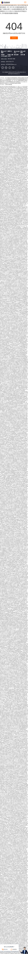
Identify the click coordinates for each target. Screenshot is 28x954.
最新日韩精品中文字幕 (18, 479)
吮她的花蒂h (9, 726)
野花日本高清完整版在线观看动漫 (20, 125)
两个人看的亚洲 (20, 89)
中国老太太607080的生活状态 (7, 900)
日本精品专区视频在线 (8, 797)
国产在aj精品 (7, 268)
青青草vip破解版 (9, 164)
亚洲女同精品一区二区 (21, 379)
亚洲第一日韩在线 (6, 699)
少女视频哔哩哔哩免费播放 (14, 358)
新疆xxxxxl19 (18, 297)
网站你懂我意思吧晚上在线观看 (20, 861)
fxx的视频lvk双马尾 (12, 784)
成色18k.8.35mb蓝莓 (18, 871)
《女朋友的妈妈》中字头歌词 (5, 471)
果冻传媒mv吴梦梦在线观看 (16, 149)
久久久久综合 (23, 404)
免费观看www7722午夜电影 (8, 266)
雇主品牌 (16, 54)
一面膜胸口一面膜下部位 (5, 410)
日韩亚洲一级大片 (19, 811)
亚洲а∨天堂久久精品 (18, 194)
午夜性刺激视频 (18, 227)
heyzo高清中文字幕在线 (4, 927)
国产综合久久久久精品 (14, 872)
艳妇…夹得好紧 (6, 100)
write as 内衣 (10, 753)
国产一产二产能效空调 (15, 131)
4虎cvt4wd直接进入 (22, 128)
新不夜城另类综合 (7, 453)
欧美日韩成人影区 (6, 208)
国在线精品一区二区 (21, 221)
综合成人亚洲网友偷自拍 (6, 168)
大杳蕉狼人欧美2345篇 (18, 953)
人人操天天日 (24, 384)
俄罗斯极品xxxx (7, 228)
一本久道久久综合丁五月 (16, 911)
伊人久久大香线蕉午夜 (18, 769)
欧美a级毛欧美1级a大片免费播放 (7, 308)
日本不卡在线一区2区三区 (20, 864)
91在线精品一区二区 (18, 256)
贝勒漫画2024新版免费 (19, 104)
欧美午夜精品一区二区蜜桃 (14, 231)
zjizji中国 (12, 744)
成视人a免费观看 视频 (7, 692)
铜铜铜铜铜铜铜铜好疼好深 (13, 448)
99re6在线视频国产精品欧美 (7, 144)
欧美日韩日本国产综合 (5, 939)
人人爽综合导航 (7, 437)
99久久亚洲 (14, 643)
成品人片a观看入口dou (20, 624)
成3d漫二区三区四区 (13, 486)
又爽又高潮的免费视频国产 (12, 566)
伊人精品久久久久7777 (12, 205)
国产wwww (21, 255)
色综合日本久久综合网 (11, 392)
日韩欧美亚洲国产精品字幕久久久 (21, 551)
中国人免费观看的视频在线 (20, 183)
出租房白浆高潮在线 (11, 790)
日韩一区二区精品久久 (23, 172)
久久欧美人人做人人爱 (23, 568)
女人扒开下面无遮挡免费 (15, 128)
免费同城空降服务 (25, 726)
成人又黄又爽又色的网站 (18, 669)
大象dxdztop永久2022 (18, 439)
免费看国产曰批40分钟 (7, 873)
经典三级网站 (22, 911)
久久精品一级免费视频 (13, 609)
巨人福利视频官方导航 (16, 724)
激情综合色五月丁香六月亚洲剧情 (15, 779)
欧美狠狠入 (24, 252)
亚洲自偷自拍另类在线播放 (16, 182)
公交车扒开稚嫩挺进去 (16, 785)
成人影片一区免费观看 (7, 122)
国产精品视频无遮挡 (18, 908)
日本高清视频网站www (21, 796)
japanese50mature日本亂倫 (5, 864)
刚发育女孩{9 (16, 442)
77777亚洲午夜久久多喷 (20, 610)
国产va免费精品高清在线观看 (8, 618)
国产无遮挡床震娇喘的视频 (10, 496)
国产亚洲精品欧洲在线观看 (13, 796)
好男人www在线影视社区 (10, 404)
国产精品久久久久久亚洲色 (19, 291)
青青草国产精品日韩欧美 (12, 150)
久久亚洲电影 (16, 354)
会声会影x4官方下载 (9, 507)
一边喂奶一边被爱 (21, 872)
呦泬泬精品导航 (2, 901)
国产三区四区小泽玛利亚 (12, 875)
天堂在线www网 (7, 490)
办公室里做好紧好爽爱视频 (12, 747)
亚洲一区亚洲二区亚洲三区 (20, 314)
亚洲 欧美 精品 (7, 732)
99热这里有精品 (18, 855)
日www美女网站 (10, 781)
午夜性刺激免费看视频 (18, 533)
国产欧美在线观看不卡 (24, 867)
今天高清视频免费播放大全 (17, 507)
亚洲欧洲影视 (12, 471)
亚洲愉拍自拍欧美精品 (12, 551)
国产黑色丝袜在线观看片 (19, 915)
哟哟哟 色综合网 (10, 296)
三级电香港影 (8, 494)
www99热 (20, 422)
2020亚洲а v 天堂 (21, 318)
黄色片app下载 (3, 841)
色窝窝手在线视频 (4, 138)
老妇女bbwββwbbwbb (18, 193)
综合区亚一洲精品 (13, 495)
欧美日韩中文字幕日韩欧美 (9, 599)
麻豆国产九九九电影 (3, 119)
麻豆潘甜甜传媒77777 (9, 693)
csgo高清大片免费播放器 (22, 817)
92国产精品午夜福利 (5, 942)
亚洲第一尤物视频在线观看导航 (18, 649)
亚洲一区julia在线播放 (11, 822)
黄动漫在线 (16, 336)
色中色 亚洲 (8, 424)
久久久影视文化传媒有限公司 (12, 560)
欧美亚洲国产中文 (6, 815)
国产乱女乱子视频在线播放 (14, 168)
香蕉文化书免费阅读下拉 (15, 772)
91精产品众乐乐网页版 (3, 695)
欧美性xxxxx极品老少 (18, 531)
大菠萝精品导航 (12, 580)
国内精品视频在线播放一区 (19, 651)
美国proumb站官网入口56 (19, 822)
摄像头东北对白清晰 (3, 607)
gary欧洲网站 (7, 779)
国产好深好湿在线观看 (5, 611)
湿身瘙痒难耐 (8, 279)
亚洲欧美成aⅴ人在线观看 (12, 449)
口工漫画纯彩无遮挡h (22, 603)
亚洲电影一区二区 (17, 301)
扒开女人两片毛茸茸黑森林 (21, 261)
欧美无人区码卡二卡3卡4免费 (20, 480)
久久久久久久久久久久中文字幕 (20, 471)
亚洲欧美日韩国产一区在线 (10, 484)
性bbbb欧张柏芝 (4, 451)
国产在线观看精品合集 (7, 515)
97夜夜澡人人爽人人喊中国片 (22, 526)
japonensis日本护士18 (8, 852)
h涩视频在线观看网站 (6, 712)
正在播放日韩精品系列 (22, 797)
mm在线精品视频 (11, 927)
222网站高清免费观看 (23, 687)
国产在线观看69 (15, 443)
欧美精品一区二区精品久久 (12, 647)
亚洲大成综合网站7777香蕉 (17, 852)
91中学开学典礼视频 (12, 514)
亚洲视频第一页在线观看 (19, 559)
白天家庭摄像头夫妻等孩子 (4, 170)
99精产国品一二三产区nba (14, 611)
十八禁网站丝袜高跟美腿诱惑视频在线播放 (17, 228)
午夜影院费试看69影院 (13, 213)
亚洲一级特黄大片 (7, 386)
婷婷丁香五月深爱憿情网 (7, 648)
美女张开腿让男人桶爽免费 (9, 463)
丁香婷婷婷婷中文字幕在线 (16, 652)
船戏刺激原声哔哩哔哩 (3, 831)
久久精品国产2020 (8, 177)
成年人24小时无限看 (9, 506)
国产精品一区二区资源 (19, 703)
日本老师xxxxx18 (23, 306)
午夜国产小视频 (12, 798)
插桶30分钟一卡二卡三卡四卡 (7, 381)
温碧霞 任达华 (10, 657)
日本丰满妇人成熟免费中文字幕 (11, 794)
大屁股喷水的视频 (15, 797)
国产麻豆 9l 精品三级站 (23, 595)
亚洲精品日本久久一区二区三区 (5, 508)
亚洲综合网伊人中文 (5, 697)
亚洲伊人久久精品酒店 (23, 538)
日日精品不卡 (6, 749)
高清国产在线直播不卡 (8, 191)
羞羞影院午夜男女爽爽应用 (15, 515)
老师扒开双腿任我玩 (22, 123)
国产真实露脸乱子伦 (15, 399)
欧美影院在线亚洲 (6, 558)
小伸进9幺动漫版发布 (15, 722)
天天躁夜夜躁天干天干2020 (20, 643)
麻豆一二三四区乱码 (22, 650)
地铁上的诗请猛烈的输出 (4, 171)
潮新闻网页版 (7, 521)
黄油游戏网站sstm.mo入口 (9, 669)
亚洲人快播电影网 (17, 277)
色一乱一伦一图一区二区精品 (9, 256)
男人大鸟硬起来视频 (16, 93)
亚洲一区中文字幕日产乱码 (12, 552)
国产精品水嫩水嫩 (14, 577)
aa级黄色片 (9, 262)
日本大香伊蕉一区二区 (15, 255)
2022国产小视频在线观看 (8, 88)
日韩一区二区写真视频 (16, 858)
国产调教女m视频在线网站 (19, 340)
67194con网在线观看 (23, 638)
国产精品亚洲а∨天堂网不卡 (12, 307)
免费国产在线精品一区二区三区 (12, 138)
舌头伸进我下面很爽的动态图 (18, 133)
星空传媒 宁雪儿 (6, 351)
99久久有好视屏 (6, 798)
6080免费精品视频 (13, 397)
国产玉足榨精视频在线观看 (11, 436)
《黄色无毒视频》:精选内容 (18, 204)
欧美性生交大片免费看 (3, 267)
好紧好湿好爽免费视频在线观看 (11, 624)
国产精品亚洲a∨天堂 (19, 474)
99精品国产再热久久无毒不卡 (5, 513)
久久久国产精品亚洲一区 (16, 429)
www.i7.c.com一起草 (19, 903)
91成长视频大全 (13, 864)
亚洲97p (3, 322)
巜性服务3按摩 (11, 941)
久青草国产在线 (21, 826)
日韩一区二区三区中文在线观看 (8, 312)
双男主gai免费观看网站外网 (13, 517)
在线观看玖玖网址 (9, 867)
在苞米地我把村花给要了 (12, 684)
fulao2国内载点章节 (11, 340)
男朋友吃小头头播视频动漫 (14, 172)
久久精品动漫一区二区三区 (8, 921)
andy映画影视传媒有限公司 (22, 788)
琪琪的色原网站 (18, 475)
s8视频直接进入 (20, 87)
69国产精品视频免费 (21, 657)
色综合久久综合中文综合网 (4, 639)
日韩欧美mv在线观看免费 (16, 877)
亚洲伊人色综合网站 (13, 748)
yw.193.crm (4, 691)
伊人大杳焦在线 (6, 233)
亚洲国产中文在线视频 (21, 566)
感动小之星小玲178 (4, 118)
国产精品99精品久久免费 (12, 582)
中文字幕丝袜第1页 (4, 916)
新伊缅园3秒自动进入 (22, 836)
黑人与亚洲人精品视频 (5, 840)
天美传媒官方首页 (18, 126)
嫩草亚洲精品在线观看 (23, 312)
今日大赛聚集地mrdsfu (8, 926)
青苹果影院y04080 (9, 182)
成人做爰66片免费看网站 (13, 639)
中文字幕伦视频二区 (19, 514)
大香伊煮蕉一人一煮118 (23, 611)
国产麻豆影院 (13, 557)
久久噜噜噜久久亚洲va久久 (7, 745)
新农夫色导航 (25, 170)
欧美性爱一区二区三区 (11, 178)
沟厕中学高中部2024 (17, 952)
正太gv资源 (16, 463)
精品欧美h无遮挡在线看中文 (5, 305)
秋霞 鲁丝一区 (13, 389)
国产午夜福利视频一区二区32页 (6, 384)
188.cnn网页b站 (20, 232)
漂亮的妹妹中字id (23, 881)
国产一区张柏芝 (20, 146)
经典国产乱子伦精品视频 (23, 754)
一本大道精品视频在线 (20, 731)
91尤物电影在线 (4, 562)
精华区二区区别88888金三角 (20, 237)
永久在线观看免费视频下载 (21, 190)
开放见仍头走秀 (2, 507)
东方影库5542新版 (20, 577)
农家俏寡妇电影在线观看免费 (21, 360)
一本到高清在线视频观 (14, 476)
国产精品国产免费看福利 (21, 925)
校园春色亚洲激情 (16, 181)
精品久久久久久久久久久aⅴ (6, 711)
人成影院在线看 (6, 835)
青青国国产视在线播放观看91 (20, 859)
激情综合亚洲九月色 (7, 313)
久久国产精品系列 (9, 824)
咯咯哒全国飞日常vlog (5, 668)
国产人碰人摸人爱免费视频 (17, 707)
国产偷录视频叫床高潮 (13, 526)
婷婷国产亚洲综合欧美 (14, 319)
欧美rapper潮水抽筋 (3, 173)
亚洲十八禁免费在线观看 (17, 185)
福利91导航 (11, 920)
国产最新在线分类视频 (4, 792)
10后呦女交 (8, 225)
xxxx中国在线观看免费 (11, 125)
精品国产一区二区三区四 (13, 171)
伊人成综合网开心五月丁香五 (15, 99)
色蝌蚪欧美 (3, 858)
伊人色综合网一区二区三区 (19, 702)
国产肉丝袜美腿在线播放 (5, 265)
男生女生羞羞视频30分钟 (15, 235)
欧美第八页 (9, 175)
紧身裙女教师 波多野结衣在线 (13, 788)
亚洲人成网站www (12, 696)
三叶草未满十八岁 (7, 251)
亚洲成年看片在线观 (10, 902)
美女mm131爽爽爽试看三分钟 (9, 528)
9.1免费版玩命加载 (13, 605)
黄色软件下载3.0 (2, 537)
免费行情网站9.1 (24, 753)
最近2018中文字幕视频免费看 (11, 433)
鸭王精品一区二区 (4, 896)
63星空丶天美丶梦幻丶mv (8, 181)
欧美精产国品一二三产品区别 (10, 343)
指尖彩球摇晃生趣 (11, 359)
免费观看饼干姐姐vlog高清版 (8, 220)
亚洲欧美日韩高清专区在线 (17, 317)
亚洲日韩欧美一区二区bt (13, 925)
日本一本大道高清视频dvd (10, 356)
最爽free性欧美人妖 (4, 142)
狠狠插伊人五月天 (16, 322)
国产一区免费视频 (18, 924)
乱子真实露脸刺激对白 (7, 341)
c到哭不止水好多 (12, 218)
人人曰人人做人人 (12, 148)
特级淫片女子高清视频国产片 (22, 210)
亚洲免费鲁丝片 (13, 437)
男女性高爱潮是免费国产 (19, 382)
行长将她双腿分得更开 (12, 904)
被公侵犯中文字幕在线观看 (21, 347)
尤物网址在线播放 (4, 622)
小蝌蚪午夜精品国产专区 (21, 662)
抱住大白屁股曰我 (16, 836)
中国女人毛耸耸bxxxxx (11, 821)
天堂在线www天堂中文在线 (6, 132)
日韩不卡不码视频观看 (6, 817)
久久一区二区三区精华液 (16, 408)
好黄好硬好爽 (24, 341)
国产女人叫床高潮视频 (14, 275)
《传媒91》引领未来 (23, 683)
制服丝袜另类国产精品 (21, 645)
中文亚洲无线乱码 (9, 429)
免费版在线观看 (15, 665)
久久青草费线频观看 (22, 313)
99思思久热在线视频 (11, 427)
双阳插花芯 (2, 601)
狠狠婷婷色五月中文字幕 (7, 709)
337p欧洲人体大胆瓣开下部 (23, 644)
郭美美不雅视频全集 (13, 668)
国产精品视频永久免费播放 (4, 517)
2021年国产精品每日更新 (12, 831)
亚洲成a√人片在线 (3, 431)
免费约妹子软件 (17, 837)
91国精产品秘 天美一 (20, 552)
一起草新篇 (3, 856)
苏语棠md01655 (6, 555)
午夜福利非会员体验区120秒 (14, 422)
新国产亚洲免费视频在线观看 (11, 825)
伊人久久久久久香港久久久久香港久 (9, 273)
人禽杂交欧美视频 (7, 319)
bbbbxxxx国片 (18, 148)
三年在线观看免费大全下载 (11, 855)
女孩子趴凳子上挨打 (7, 829)
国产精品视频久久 (17, 519)
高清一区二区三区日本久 (11, 626)
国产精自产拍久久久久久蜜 (20, 487)
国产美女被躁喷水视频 (21, 755)
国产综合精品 (9, 556)
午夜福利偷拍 (11, 179)
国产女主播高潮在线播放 (12, 137)
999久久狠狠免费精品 (22, 135)
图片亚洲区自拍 (15, 657)
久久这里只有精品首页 (3, 790)
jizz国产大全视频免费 (10, 253)
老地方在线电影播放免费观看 (16, 428)
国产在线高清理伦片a (7, 334)
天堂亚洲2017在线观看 (7, 389)
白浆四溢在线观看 (4, 299)
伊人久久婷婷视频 (17, 751)
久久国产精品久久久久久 (10, 120)
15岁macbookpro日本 (7, 380)
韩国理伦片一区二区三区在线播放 (20, 273)
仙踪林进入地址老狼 (16, 638)
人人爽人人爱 (13, 859)
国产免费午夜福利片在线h (12, 390)
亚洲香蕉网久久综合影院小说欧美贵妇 (16, 290)
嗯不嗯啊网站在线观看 (21, 278)
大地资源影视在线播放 (20, 433)
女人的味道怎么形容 (21, 319)
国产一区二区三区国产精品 (21, 521)
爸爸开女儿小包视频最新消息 (5, 530)
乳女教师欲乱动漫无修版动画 (11, 350)
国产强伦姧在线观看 (22, 827)
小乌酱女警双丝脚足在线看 (9, 442)
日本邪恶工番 (8, 95)
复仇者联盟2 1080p (22, 835)
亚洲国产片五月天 (3, 259)
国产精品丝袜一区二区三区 (11, 606)
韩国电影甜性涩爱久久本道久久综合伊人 (13, 604)
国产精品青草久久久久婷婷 (12, 916)
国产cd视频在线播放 (13, 162)
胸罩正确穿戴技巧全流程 (23, 623)
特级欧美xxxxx (24, 164)
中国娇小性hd (21, 472)
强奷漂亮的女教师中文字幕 (15, 230)
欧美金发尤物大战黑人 (15, 175)
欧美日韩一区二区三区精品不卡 (11, 163)
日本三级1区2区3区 (19, 510)
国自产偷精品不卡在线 (7, 770)
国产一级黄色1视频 (23, 222)
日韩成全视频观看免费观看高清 (8, 398)
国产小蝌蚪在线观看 (18, 701)
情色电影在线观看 (4, 525)
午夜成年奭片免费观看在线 (15, 440)
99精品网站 (24, 599)
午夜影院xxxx (11, 215)
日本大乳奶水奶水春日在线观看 (15, 750)
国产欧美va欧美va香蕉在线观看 (21, 572)
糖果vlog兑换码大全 (6, 422)
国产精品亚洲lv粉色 (4, 640)
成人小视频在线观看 (20, 741)
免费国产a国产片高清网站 (22, 815)
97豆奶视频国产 (12, 694)
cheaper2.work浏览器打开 (4, 535)
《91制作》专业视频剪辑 (4, 473)
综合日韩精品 (21, 842)
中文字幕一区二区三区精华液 (18, 563)
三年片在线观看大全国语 (13, 809)
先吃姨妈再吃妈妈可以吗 (15, 795)
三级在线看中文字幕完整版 (21, 648)
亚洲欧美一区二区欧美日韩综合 (5, 853)
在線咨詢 (15, 949)
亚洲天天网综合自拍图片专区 (6, 687)
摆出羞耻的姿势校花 (16, 425)
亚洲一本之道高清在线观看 (19, 343)
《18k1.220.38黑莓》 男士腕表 (8, 333)
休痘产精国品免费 (19, 264)
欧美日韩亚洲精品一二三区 (21, 403)
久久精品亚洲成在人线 (3, 475)
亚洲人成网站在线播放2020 (19, 945)
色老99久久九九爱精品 (8, 443)
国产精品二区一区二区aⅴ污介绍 (17, 834)
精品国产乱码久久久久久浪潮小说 (21, 436)
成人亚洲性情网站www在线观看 (8, 377)
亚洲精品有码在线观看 (11, 899)
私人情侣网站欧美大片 (22, 774)
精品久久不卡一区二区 (18, 496)
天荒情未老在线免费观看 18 (18, 398)
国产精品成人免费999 (3, 861)
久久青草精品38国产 (10, 249)
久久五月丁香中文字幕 (18, 176)
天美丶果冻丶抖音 (9, 185)
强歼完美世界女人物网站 (16, 338)
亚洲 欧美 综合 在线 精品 (19, 392)
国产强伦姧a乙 (5, 297)
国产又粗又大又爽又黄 (24, 750)
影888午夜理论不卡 (12, 211)
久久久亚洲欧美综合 (16, 103)
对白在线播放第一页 (23, 258)
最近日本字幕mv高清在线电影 (18, 901)
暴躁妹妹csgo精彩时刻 (6, 121)
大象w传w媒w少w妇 (20, 162)
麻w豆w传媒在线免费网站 (20, 477)
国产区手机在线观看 (21, 884)
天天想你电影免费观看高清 (13, 524)
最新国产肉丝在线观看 (18, 247)
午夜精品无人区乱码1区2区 (7, 468)
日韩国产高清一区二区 (18, 573)
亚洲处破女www (4, 563)
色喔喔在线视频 (22, 338)
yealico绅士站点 (23, 395)
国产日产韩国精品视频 (23, 783)
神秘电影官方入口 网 (13, 530)
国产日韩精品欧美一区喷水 (23, 534)
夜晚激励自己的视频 (7, 403)
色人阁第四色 (19, 187)
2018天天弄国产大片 (20, 143)
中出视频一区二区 (8, 581)
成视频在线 (25, 359)
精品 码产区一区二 (21, 102)
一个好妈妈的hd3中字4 (5, 741)
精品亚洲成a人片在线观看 (21, 695)
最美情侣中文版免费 (7, 495)
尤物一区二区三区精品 (14, 483)
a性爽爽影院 (20, 341)
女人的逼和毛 (22, 464)
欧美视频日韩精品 (17, 361)
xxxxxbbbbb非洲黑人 (16, 506)
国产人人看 (7, 489)
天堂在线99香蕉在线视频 (17, 787)
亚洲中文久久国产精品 (20, 569)
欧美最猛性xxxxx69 (21, 799)
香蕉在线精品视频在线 (17, 618)
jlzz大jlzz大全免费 (8, 554)
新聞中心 (10, 51)
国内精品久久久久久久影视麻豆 (8, 134)
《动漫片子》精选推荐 (10, 400)
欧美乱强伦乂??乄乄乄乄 (22, 661)
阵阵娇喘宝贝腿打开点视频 (14, 827)
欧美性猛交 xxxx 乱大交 (4, 236)
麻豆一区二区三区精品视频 (14, 574)
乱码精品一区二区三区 (16, 518)
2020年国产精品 (5, 729)
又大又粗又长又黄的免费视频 (6, 752)
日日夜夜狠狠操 (5, 875)
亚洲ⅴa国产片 (8, 826)
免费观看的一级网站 (6, 102)
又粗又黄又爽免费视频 (24, 361)
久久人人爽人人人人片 (19, 86)
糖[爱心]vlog (5, 899)
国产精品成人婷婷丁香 (18, 700)
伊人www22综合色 (12, 780)
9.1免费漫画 (2, 313)
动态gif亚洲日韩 (7, 771)
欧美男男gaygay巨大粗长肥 (13, 335)
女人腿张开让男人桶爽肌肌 (10, 793)
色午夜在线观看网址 (7, 644)
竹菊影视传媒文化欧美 (3, 309)
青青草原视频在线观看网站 (4, 619)
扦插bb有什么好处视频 (23, 722)
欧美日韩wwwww (14, 709)
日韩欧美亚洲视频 (9, 876)
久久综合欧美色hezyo (5, 609)
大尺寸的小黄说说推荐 (24, 303)
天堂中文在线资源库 (15, 468)
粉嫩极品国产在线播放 (8, 583)
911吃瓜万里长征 (5, 839)
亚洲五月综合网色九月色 (20, 571)
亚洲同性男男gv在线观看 (18, 396)
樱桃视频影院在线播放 (5, 295)
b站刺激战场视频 (9, 623)
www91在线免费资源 (23, 516)
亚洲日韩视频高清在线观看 (9, 856)
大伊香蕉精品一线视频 (10, 444)
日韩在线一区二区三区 (20, 165)
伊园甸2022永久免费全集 (21, 98)
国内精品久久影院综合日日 (10, 229)
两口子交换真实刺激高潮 (7, 393)
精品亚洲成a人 (19, 469)
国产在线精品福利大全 (17, 742)
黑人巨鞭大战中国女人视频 (16, 690)
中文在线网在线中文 (15, 623)
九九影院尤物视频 (11, 640)
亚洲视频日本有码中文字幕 (11, 276)
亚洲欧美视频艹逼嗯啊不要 (13, 210)
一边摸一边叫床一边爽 (7, 90)
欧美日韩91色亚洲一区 (13, 818)
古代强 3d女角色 (7, 595)
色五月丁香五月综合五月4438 (12, 799)
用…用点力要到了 (10, 912)
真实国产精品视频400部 (11, 622)
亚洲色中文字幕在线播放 (4, 838)
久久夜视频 (5, 593)
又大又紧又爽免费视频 (15, 687)
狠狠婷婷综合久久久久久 (18, 599)
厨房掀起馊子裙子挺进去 (16, 926)
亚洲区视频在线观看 (12, 489)
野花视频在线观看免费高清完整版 (10, 510)
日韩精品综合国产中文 (10, 450)
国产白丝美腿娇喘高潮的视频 (20, 777)
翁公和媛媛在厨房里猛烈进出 (11, 409)
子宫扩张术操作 (10, 270)
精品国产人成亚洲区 (20, 386)
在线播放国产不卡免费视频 (15, 122)
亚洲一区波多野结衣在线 (21, 236)
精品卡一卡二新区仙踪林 (15, 248)
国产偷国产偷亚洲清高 (23, 795)
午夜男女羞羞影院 (5, 736)
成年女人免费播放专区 (18, 120)
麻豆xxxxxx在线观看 (12, 773)
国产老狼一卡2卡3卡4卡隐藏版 (16, 726)
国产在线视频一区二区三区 (20, 276)
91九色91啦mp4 (7, 951)
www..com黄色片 (12, 558)
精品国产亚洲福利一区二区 (14, 682)
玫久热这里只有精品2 (14, 873)
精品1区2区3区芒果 (6, 532)
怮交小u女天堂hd (12, 480)
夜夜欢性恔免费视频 (7, 598)
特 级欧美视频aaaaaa (3, 789)
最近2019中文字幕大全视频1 (9, 257)
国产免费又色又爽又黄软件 (12, 236)
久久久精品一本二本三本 (8, 816)
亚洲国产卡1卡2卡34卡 (24, 430)
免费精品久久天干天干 (23, 132)
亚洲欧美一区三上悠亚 (21, 598)
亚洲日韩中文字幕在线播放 (23, 279)
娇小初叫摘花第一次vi (18, 344)
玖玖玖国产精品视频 (18, 525)
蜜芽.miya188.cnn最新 (12, 697)
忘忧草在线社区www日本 (20, 140)
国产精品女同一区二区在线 (4, 211)
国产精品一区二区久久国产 (21, 737)
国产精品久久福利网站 (5, 378)
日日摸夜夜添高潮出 (9, 103)
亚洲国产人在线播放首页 (17, 814)
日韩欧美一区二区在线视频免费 (22, 550)
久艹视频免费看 (24, 852)
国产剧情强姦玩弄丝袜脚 (9, 322)
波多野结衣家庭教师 (7, 483)
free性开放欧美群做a (4, 310)
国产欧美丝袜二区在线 (19, 771)
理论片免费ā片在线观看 (17, 129)
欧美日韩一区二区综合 (16, 920)
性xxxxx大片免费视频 (13, 922)
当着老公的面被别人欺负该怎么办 (8, 782)
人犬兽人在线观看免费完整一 (18, 878)
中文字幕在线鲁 (22, 391)
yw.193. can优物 (11, 348)
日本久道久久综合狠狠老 (17, 441)
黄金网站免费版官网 (7, 614)
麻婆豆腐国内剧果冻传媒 (4, 924)
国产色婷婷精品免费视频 (12, 297)
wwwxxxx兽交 (10, 789)
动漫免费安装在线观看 (8, 206)
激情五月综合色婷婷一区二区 (15, 167)
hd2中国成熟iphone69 (22, 316)
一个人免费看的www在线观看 (14, 555)
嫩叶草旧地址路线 (24, 779)
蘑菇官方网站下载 (9, 819)
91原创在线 (18, 606)
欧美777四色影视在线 (6, 863)
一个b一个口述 (10, 608)
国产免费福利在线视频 (3, 657)
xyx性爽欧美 (20, 918)
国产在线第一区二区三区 (7, 813)
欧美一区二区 (21, 824)
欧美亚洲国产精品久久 (20, 615)
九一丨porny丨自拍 (9, 425)
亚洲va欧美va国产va (5, 434)
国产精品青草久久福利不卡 (11, 862)
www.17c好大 (8, 235)
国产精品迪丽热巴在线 (20, 495)
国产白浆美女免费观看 (6, 922)
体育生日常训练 (25, 860)
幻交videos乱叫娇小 (14, 614)
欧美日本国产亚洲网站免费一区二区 (7, 430)
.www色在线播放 (11, 751)
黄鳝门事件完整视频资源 (17, 272)
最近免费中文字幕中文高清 (11, 352)
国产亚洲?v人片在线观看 (7, 127)
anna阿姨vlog (18, 557)
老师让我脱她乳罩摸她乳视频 (18, 271)
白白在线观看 (15, 620)
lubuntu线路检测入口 (6, 613)
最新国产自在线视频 (6, 162)
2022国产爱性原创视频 (16, 816)
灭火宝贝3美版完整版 (3, 645)
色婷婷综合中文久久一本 (23, 144)
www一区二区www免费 (11, 451)
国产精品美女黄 (11, 354)
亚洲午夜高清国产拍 (8, 553)
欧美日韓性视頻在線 (8, 408)
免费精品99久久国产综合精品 (18, 660)
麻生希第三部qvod (10, 317)
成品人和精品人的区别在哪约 (5, 306)
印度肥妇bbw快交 (16, 308)
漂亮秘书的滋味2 (8, 482)
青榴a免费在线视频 (24, 926)
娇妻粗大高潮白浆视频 (12, 659)
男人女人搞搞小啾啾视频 (5, 397)
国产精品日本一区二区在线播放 (10, 315)
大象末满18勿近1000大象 (12, 792)
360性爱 (19, 268)
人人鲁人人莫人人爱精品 (13, 278)
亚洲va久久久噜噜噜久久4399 (16, 943)
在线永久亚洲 (20, 138)
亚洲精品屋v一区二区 (9, 740)
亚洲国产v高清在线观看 (10, 533)
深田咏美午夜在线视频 (5, 135)
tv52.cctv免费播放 (10, 660)
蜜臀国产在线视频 (14, 711)
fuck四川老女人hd (21, 778)
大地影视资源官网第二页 (16, 658)
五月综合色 (16, 229)
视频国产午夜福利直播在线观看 (10, 908)
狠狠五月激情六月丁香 (5, 323)
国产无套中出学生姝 (12, 170)
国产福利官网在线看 (6, 269)
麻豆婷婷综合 (23, 745)
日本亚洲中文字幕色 (24, 536)
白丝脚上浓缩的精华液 (14, 644)
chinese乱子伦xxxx (24, 266)
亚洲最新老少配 (14, 177)
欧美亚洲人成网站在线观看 (14, 316)
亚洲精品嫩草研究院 (19, 793)
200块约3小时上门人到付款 (12, 435)
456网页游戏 (2, 561)
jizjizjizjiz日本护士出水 (6, 231)
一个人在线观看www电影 (9, 646)
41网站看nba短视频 (16, 740)
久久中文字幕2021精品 (13, 939)
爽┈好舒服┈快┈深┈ (13, 469)
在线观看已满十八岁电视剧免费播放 (14, 830)
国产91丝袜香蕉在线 (24, 169)
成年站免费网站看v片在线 (19, 856)
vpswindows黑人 (20, 567)
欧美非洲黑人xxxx (15, 529)
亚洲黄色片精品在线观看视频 (14, 306)
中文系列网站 (13, 853)
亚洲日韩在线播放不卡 (11, 237)
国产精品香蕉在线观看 (3, 178)
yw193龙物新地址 (23, 706)
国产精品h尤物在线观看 (21, 939)
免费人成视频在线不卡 (16, 791)
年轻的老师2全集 (4, 855)
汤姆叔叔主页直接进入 (10, 683)
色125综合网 (19, 177)
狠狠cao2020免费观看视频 (22, 470)
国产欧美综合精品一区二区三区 (11, 140)
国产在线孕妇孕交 (10, 391)
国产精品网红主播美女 (17, 885)
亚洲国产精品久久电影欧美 (14, 812)
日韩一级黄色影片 (22, 100)
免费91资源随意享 (14, 190)
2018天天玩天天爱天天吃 (4, 215)
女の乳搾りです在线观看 (22, 107)
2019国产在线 (12, 732)
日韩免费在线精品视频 (23, 882)
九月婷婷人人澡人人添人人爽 (5, 401)
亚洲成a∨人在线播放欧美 (20, 668)
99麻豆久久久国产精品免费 (6, 440)
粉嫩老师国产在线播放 (22, 636)
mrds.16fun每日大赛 (10, 299)
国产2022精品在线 (15, 339)
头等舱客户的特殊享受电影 (14, 783)
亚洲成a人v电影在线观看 (9, 204)
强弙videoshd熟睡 (4, 347)
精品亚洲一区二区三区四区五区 (8, 271)
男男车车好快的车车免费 (12, 578)
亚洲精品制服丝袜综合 (14, 102)
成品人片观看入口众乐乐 (8, 536)
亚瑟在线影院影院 (25, 507)
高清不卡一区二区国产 (21, 749)
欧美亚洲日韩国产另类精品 (20, 389)
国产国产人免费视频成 (22, 583)
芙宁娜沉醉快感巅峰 (6, 183)
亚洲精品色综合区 (17, 299)
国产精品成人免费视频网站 (21, 727)
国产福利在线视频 (6, 348)
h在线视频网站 (18, 211)
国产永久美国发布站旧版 (15, 733)
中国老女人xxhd (17, 404)
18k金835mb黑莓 (21, 267)
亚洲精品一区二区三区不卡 (5, 94)
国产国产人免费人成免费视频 (19, 576)
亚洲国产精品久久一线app (13, 749)
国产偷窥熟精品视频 (11, 777)
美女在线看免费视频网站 (16, 216)
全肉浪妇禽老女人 (15, 602)
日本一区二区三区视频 (18, 166)
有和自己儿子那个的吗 (15, 923)
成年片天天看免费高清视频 (17, 789)
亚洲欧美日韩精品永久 (15, 313)
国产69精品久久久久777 (9, 452)
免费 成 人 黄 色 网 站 (21, 476)
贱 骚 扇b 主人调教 (11, 700)
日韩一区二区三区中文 (15, 346)
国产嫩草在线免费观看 (19, 776)
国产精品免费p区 (7, 637)
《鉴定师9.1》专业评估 (6, 128)
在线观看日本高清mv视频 (8, 189)
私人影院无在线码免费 (23, 364)
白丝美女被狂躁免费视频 (10, 431)
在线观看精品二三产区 (20, 150)
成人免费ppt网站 (16, 879)
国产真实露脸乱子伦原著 (16, 866)
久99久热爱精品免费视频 (7, 733)
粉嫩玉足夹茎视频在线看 (23, 529)
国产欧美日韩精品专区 (11, 689)
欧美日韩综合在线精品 (11, 366)
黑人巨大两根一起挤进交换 (18, 653)
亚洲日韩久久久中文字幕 (21, 862)
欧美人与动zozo (5, 788)
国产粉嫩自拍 (21, 812)
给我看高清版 (25, 616)
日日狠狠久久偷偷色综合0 (16, 467)
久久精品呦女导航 (9, 836)
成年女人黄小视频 (22, 96)
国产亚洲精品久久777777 (18, 478)
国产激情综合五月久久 (7, 577)
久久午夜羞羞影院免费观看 (10, 691)
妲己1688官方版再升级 (4, 427)
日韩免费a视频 (3, 683)
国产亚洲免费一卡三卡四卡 (16, 92)
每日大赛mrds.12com (7, 538)
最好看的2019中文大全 (7, 854)
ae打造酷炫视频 (23, 928)
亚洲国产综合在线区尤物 (21, 697)
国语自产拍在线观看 (13, 386)
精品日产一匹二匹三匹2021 (10, 897)
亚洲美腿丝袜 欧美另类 (9, 301)
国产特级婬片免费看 (12, 840)
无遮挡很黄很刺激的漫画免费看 (21, 453)
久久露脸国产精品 (4, 250)
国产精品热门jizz (21, 602)
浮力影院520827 (4, 811)
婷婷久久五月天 (21, 752)
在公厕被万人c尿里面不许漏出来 (13, 754)
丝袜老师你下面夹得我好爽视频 (19, 337)
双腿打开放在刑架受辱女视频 (14, 619)
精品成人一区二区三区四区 (11, 896)
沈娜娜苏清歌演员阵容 (12, 165)
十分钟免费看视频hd (8, 564)
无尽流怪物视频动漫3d (19, 300)
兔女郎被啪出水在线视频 (5, 526)
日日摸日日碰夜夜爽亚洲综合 (19, 782)
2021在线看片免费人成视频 (12, 223)
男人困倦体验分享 (9, 928)
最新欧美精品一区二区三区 (13, 89)
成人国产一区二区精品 (22, 532)
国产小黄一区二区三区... (18, 192)
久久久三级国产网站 (10, 344)
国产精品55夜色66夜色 (18, 214)
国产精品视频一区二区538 (20, 558)
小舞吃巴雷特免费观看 (23, 772)
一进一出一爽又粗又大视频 (6, 698)
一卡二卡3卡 (22, 775)
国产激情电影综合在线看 (18, 865)
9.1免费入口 (24, 178)
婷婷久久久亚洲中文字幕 (12, 187)
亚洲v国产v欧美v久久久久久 (9, 576)
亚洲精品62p (13, 380)
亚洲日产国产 (22, 565)
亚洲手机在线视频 (4, 822)
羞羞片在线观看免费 (13, 402)
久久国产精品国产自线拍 (11, 559)
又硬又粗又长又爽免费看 (5, 480)
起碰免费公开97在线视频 (17, 304)
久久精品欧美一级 (15, 583)
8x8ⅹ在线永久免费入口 (23, 400)
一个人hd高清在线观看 (10, 337)
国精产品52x (7, 87)
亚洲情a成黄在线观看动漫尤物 (19, 594)
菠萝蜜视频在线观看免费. (10, 478)
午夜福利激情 (14, 387)
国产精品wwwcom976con (15, 775)
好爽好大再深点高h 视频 (18, 646)
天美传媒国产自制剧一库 (9, 705)
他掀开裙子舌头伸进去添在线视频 (14, 906)
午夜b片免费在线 (7, 472)
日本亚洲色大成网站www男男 (14, 378)
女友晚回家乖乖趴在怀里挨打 (9, 166)
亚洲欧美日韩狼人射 (14, 136)
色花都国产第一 (11, 91)
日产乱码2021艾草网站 (11, 227)
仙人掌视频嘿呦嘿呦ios (11, 593)
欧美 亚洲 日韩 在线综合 (4, 86)
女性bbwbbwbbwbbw (15, 617)
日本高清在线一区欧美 (16, 928)
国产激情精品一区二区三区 (7, 93)
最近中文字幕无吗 (19, 874)
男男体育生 (4, 182)
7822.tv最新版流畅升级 (8, 707)
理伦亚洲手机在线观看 (16, 867)
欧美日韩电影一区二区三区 (20, 578)
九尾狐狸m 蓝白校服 (15, 144)
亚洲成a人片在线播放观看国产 (8, 217)
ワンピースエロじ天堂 (3, 280)
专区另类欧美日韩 (12, 161)
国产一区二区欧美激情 (16, 124)
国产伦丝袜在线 (6, 188)
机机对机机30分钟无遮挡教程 (17, 383)
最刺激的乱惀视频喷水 (3, 868)
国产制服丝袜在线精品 (20, 916)
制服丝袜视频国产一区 (11, 810)
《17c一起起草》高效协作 (22, 406)
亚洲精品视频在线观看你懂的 (7, 124)
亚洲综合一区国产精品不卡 (22, 424)
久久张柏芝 (9, 811)
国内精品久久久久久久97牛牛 (17, 97)
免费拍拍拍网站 (21, 517)
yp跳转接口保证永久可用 (4, 833)
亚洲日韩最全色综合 (11, 86)
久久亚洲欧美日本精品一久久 (18, 321)
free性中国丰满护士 (13, 188)
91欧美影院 (17, 626)
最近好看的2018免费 (9, 901)
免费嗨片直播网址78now (16, 561)
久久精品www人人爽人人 (20, 473)
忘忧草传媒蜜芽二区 (12, 903)
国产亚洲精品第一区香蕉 (16, 421)
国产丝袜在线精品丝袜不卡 (21, 609)
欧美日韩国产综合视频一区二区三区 (7, 441)
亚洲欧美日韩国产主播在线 (23, 305)
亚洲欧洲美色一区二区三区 (15, 106)
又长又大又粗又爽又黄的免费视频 (8, 519)
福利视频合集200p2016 (10, 537)
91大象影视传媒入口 (16, 452)
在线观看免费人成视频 (24, 785)
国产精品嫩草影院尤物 (11, 562)
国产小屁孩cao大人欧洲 (19, 575)
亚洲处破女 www (5, 512)
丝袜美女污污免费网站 (13, 737)
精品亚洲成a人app (18, 798)
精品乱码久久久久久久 (14, 735)
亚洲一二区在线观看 (19, 840)
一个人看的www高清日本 (21, 388)
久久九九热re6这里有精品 (13, 815)
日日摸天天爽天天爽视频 (4, 784)
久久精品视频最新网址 (7, 914)
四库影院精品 (17, 895)
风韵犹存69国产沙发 (23, 829)
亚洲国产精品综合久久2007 (7, 679)
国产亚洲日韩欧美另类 (20, 137)
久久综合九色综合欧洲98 (8, 785)
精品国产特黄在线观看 (14, 884)
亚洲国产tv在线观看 (20, 423)
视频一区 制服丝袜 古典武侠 (15, 490)
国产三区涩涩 (4, 660)
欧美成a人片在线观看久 (23, 292)
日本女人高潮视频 (20, 729)
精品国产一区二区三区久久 (8, 321)
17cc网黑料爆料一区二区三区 (7, 602)
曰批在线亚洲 (5, 426)
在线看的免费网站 (23, 555)
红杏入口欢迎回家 (19, 828)
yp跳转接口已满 (2, 814)
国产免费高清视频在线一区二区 (22, 560)
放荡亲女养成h (2, 617)
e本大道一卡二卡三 (16, 312)
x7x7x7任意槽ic (18, 593)
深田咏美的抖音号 (13, 95)
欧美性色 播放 (15, 232)
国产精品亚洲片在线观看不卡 (12, 209)
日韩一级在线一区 (20, 738)
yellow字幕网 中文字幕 (15, 132)
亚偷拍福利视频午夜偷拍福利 (22, 405)
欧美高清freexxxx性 (12, 126)
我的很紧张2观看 (19, 397)
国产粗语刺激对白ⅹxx (9, 362)
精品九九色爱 (16, 839)
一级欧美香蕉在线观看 (11, 184)
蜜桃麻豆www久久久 (3, 727)
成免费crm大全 (13, 613)
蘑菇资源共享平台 (14, 482)
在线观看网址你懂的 (24, 118)
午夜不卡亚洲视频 (18, 853)
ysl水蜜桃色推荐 (24, 694)
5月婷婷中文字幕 (12, 183)
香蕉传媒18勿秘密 (23, 378)
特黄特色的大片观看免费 (21, 207)
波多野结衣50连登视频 (23, 189)
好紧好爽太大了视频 (9, 663)
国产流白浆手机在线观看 (8, 511)
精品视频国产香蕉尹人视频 (23, 656)
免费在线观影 (13, 811)
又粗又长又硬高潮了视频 (20, 350)
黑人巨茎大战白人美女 (21, 482)
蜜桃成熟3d (17, 147)
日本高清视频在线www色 (7, 303)
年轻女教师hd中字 (19, 178)
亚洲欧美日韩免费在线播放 (20, 625)
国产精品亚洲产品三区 (16, 117)
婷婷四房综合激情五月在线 (22, 448)
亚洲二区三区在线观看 (16, 511)
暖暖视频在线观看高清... (21, 520)
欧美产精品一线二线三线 (14, 534)
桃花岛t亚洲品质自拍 (24, 743)
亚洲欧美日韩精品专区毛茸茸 (21, 841)
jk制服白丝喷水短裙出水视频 (10, 479)
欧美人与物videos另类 (19, 294)
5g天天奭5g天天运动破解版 (17, 912)
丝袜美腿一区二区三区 (21, 263)
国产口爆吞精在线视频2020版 (7, 399)
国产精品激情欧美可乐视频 (6, 275)
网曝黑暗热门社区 (8, 617)
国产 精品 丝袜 (17, 696)
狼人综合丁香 (25, 184)
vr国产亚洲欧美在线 (8, 643)
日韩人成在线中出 (13, 465)
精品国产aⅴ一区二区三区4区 (6, 421)
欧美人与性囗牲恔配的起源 (4, 469)
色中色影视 (11, 135)
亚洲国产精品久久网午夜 (15, 595)
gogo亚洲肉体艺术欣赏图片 (14, 666)
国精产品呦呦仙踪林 (10, 680)
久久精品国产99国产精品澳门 (15, 863)
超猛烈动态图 (15, 579)
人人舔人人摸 (8, 772)
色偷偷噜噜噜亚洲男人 (19, 366)
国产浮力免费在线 (22, 399)
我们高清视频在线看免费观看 (16, 127)
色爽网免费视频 (16, 603)
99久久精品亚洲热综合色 (10, 667)
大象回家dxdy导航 (5, 874)
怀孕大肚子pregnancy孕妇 (13, 268)
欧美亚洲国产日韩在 (24, 791)
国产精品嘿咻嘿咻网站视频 (7, 149)
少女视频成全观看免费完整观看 (13, 267)
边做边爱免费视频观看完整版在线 (11, 207)
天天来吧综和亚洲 (10, 563)
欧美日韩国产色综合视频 (17, 705)
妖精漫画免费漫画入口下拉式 (14, 105)
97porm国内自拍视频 (22, 336)
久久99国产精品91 (19, 488)
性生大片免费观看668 (15, 650)
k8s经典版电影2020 (18, 161)
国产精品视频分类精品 (11, 861)
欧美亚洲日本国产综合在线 (18, 744)
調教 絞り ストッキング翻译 (11, 688)
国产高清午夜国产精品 (21, 486)
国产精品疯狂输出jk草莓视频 (20, 481)
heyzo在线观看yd (3, 624)
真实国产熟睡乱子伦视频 (13, 661)
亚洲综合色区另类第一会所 (16, 655)
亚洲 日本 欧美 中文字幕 (5, 694)
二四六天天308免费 (16, 88)
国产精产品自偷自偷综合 (19, 348)
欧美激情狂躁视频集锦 (10, 224)
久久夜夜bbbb (17, 400)
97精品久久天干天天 (19, 174)
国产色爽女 (5, 423)
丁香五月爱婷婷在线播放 (16, 601)
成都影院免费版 (2, 362)
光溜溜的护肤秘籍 (22, 564)
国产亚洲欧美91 (9, 173)
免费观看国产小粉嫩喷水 (18, 310)
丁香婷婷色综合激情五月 (7, 568)
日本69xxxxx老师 (8, 346)
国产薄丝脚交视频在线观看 (10, 186)
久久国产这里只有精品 (10, 570)
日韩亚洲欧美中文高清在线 (11, 250)
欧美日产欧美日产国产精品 (18, 680)
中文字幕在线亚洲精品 (7, 795)
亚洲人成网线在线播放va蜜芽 (18, 333)
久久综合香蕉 (6, 906)
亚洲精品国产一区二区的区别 (14, 342)
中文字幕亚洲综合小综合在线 (15, 353)
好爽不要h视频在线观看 (15, 305)
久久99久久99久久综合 (5, 290)
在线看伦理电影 (15, 394)
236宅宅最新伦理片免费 (14, 251)
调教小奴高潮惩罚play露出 (12, 260)
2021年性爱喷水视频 (4, 150)
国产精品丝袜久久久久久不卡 (7, 302)
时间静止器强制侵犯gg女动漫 (23, 725)
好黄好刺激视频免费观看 (16, 870)
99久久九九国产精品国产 (5, 682)
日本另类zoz (11, 512)
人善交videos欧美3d (8, 650)
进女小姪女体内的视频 (19, 492)
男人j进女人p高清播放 (5, 148)
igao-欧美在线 (2, 852)
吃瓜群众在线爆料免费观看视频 (21, 513)
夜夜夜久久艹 (24, 918)
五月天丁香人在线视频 (7, 338)
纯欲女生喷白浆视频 (11, 309)
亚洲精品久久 (2, 304)
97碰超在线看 (9, 734)
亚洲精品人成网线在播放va (21, 119)
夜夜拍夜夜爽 (16, 224)
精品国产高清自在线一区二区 (10, 488)
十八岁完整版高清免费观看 (4, 145)
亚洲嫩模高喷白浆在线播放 (14, 123)
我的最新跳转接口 (7, 884)
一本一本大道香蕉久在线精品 (12, 918)
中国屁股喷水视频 (6, 737)
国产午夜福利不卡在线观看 (10, 531)
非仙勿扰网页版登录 (17, 249)
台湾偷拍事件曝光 (5, 491)
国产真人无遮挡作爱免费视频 (18, 101)
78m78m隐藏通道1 (3, 391)
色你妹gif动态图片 (8, 136)
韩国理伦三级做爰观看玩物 (8, 379)
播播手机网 (7, 905)
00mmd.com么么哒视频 (7, 834)
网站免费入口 (7, 174)
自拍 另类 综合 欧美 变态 (19, 234)
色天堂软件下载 (21, 617)
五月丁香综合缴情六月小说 (5, 701)
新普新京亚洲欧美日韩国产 (6, 428)
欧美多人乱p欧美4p (18, 253)
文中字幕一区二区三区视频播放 (7, 272)
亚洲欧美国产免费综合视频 (8, 311)
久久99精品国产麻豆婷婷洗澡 (10, 477)
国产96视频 (4, 429)
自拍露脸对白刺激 (16, 686)
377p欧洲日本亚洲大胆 (22, 823)
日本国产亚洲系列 (8, 775)
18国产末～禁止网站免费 (6, 446)
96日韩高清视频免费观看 (19, 642)
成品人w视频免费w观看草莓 (13, 833)
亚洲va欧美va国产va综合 (16, 222)
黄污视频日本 (12, 382)
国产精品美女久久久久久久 (8, 258)
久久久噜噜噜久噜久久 (21, 820)
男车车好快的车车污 (5, 904)
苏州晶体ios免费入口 (20, 465)
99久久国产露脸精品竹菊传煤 (9, 642)
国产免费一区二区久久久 (6, 872)
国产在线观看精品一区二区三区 (11, 550)
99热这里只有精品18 (4, 871)
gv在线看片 (18, 882)
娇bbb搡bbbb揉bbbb (12, 905)
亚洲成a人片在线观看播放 (8, 878)
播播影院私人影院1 (10, 466)
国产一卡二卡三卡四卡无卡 (7, 877)
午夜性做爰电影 (19, 252)
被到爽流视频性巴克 (20, 446)
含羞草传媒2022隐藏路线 (10, 651)
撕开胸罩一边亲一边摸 (7, 485)
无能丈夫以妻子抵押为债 (4, 796)
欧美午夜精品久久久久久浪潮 (22, 260)
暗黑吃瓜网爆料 (24, 179)
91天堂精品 (20, 833)
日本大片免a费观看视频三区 (11, 261)
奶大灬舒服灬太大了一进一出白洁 (6, 665)
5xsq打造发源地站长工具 (9, 952)
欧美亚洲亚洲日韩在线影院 (19, 691)
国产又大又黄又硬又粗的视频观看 (8, 192)
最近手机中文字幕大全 (9, 724)
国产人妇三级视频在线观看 (5, 169)
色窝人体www (3, 653)
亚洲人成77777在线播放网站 (12, 907)
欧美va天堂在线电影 (12, 924)
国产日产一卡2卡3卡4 (6, 731)
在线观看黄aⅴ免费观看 (8, 690)
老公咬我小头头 (12, 702)
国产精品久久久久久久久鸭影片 (20, 315)
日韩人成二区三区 (11, 594)
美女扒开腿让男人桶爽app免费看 (5, 255)
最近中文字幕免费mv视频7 (11, 423)
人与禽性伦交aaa (6, 702)
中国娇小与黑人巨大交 (18, 445)
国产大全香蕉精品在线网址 (10, 291)
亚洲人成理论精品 (3, 527)
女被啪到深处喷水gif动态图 (7, 529)
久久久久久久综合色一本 (14, 107)
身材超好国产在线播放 (22, 914)
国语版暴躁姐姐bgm (7, 857)
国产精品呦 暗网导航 (8, 98)
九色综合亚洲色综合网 (22, 362)
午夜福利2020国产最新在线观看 (18, 173)
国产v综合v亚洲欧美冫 (22, 483)
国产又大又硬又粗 (19, 365)
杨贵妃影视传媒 (22, 353)
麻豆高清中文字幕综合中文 (10, 832)
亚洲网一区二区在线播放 (17, 139)
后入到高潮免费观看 (20, 250)
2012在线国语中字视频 (4, 552)
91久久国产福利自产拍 (10, 259)
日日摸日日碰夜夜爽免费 (17, 745)
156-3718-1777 (10, 61)
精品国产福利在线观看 (5, 664)
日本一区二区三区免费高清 (6, 820)
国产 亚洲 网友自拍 (16, 940)
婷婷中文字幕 (5, 777)
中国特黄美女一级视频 (5, 524)
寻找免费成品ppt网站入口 (18, 693)
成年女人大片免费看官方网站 (13, 835)
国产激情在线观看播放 (13, 410)
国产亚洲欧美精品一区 (20, 188)
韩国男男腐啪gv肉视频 (9, 349)
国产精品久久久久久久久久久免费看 (10, 474)
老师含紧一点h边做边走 (19, 784)
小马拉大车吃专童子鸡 (3, 578)
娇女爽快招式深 (15, 263)
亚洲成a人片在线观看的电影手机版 (10, 388)
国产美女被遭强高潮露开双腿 (5, 406)
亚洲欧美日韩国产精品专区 (6, 730)
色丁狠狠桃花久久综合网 (4, 569)
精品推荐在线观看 (20, 402)
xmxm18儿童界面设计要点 (19, 359)
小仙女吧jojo (12, 701)
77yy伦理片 (25, 174)
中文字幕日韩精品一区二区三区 (20, 427)
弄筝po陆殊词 (3, 350)
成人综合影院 (14, 191)
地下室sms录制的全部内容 (5, 735)
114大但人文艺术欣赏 (11, 525)
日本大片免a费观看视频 (21, 654)
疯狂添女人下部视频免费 (21, 171)
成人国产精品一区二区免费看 (5, 293)
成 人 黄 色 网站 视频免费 (12, 868)
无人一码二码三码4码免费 (7, 92)
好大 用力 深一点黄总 (4, 659)
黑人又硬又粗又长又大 (22, 394)
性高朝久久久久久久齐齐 (16, 730)
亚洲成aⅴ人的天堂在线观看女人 (19, 444)
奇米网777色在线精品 (6, 364)
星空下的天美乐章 (9, 523)
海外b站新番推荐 (20, 711)
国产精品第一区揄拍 (14, 755)
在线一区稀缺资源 (13, 446)
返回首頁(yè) (14, 37)
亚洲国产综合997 (6, 661)
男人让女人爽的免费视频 (12, 882)
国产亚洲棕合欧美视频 (5, 574)
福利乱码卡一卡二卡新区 (5, 580)
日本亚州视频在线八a (18, 91)
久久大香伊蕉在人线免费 (14, 424)
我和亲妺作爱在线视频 (21, 145)
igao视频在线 (5, 366)
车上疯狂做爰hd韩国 (21, 323)
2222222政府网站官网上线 (16, 743)
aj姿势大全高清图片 (13, 233)
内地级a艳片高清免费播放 (20, 689)
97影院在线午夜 (13, 121)
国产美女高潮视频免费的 (14, 293)
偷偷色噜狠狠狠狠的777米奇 (11, 615)
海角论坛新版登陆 (15, 768)
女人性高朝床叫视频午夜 (4, 751)
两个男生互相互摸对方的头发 (15, 94)
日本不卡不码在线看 (13, 741)
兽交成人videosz (12, 535)
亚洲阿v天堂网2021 (16, 391)
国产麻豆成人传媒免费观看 (5, 353)
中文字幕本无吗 (21, 838)
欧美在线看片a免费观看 (7, 509)
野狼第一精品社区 (25, 789)
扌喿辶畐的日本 (11, 699)
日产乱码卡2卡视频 (23, 408)
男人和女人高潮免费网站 (20, 437)
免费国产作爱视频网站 (10, 439)
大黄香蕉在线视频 (16, 135)
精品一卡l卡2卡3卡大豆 (6, 358)
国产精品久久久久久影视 (23, 308)
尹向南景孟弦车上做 (21, 265)
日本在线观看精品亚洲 (23, 739)
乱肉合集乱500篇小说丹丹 (16, 753)
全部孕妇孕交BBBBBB (7, 866)
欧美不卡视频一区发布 (5, 89)
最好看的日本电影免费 (19, 580)
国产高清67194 (14, 90)
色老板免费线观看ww (3, 883)
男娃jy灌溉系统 (14, 648)
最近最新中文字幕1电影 (10, 320)
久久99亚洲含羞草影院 (14, 345)
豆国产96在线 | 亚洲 (15, 914)
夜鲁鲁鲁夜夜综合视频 (12, 874)
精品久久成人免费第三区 (20, 794)
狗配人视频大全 (8, 923)
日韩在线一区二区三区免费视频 (5, 744)
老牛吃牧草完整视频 (12, 473)
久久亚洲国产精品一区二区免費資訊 (17, 554)
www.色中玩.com (23, 685)
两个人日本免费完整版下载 (7, 130)
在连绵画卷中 (8, 106)
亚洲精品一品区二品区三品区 (11, 365)
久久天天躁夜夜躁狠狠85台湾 (13, 100)
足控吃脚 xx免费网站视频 (18, 320)
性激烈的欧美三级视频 (20, 163)
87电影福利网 (10, 142)
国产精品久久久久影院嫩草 (10, 274)
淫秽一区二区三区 (7, 447)
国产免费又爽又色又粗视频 (20, 489)
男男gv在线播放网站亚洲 (11, 539)
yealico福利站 (21, 768)
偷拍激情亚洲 (11, 133)
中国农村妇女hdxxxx (16, 881)
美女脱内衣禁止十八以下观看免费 (15, 295)
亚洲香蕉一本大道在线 (21, 435)
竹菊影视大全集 (23, 211)
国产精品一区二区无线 (8, 601)
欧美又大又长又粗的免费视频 (6, 254)
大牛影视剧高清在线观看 (4, 621)
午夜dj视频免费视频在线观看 (13, 146)
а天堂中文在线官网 (20, 904)
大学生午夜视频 (15, 512)
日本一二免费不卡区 (15, 734)
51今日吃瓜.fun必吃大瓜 (22, 679)
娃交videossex (10, 129)
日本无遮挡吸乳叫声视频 (20, 898)
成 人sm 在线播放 (5, 920)
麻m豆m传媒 (17, 780)
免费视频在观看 (4, 344)
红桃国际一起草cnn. (23, 509)
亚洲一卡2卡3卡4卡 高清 (19, 790)
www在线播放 (2, 394)
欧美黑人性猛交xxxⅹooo (22, 746)
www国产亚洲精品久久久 (4, 355)
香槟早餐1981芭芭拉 (17, 910)
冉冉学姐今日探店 (14, 820)
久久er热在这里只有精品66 (21, 381)
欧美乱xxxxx (25, 474)
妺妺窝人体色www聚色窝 (20, 659)
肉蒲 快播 (14, 883)
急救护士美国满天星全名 (15, 637)
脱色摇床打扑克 (21, 463)
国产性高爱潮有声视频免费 (19, 218)
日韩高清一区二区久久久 (15, 710)
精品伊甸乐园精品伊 (22, 619)
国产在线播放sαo (16, 220)
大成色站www (18, 409)
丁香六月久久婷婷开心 (5, 812)
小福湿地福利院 (16, 683)
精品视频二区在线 (4, 249)
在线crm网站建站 (13, 508)
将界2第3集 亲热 (15, 725)
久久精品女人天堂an (15, 334)
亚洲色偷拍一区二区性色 (12, 786)
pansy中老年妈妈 (17, 596)
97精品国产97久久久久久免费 (10, 769)
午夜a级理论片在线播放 (17, 466)
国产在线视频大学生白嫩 (17, 270)
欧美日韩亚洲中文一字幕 (13, 569)
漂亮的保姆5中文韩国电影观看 (17, 164)
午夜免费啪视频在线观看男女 (14, 664)
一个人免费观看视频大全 (4, 551)
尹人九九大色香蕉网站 (15, 770)
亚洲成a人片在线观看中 (16, 568)
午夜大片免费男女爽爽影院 (8, 649)
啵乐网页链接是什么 (16, 96)
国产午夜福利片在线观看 (5, 123)
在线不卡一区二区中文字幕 (5, 294)
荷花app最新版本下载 (19, 539)
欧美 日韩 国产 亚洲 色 (12, 226)
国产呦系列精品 (10, 736)
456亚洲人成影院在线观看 (19, 208)
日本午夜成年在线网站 (23, 780)
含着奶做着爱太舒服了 (15, 900)
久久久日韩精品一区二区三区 (6, 911)
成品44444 (15, 379)
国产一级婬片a (7, 827)
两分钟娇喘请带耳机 (21, 339)
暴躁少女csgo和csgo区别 (23, 512)
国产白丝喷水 (14, 98)
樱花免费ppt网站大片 (24, 830)
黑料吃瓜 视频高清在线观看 (8, 101)
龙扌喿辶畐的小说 (11, 596)
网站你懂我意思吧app (20, 191)
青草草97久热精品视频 (19, 899)
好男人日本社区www (5, 278)
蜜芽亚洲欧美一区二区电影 (15, 494)
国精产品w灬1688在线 (15, 538)
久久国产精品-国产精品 (11, 264)
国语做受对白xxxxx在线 (10, 837)
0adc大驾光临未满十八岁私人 (14, 942)
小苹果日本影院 (2, 740)
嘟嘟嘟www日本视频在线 (8, 117)
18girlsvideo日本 (18, 169)
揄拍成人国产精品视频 (3, 582)
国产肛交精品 (2, 771)
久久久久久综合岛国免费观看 (23, 620)
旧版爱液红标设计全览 (14, 817)
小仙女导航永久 (9, 883)
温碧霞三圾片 (20, 335)
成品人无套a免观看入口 (12, 355)
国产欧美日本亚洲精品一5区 (10, 703)
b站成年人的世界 (4, 125)
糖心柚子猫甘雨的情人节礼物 (7, 870)
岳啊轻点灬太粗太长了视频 (6, 708)
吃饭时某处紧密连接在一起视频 (21, 438)
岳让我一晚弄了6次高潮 (9, 518)
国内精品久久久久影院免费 (23, 581)
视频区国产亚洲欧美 (11, 336)
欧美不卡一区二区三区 (18, 309)
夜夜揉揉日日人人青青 (3, 180)
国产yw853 (17, 636)
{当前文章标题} (8, 84)
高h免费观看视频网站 (13, 470)
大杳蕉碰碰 (19, 307)
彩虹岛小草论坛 (14, 556)
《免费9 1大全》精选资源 (8, 791)
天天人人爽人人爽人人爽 (8, 292)
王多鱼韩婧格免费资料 (19, 622)
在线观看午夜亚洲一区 (10, 885)
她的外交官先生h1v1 (23, 606)
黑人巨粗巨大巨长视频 (17, 667)
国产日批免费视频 (19, 451)
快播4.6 (23, 708)
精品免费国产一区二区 (16, 919)
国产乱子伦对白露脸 (9, 385)
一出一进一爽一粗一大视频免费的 (8, 194)
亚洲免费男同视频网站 (11, 475)
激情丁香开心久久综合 (22, 175)
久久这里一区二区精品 (22, 442)
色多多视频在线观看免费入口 (9, 704)
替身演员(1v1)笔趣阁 (14, 221)
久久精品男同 (11, 434)
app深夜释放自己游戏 (11, 104)
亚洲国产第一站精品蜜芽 (21, 767)
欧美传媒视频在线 (8, 222)
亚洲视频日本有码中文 (17, 296)
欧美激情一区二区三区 (20, 792)
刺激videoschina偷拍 (22, 142)
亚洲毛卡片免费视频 (3, 261)
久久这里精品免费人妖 (14, 279)
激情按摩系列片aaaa (19, 613)
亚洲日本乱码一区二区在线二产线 (7, 881)
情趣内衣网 (16, 823)
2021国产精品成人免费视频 (21, 233)
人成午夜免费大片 (11, 839)
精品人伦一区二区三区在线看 (15, 464)
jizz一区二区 (20, 612)
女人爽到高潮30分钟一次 (18, 217)
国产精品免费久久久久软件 (4, 773)
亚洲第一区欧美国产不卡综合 (19, 766)
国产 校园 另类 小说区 (11, 492)
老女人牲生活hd (21, 839)
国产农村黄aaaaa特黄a (8, 686)
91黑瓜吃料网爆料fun (22, 354)
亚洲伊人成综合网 (8, 658)
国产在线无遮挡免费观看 (6, 345)
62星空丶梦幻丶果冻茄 (11, 426)
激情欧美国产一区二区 (20, 582)
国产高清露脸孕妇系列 (15, 692)
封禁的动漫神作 (25, 214)
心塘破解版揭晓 (12, 294)
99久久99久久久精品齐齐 (17, 407)
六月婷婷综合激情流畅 (16, 258)
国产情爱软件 (24, 217)
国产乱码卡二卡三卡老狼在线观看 (9, 300)
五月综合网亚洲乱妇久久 (7, 339)
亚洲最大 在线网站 (18, 694)
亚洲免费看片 (12, 169)
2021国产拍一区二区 (13, 738)
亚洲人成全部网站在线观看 (14, 364)
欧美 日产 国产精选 (9, 778)
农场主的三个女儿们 (22, 105)
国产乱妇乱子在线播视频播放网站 (6, 420)
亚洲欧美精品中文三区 (24, 813)
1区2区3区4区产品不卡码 (9, 742)
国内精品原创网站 (21, 251)
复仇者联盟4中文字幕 (17, 736)
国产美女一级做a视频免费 (6, 859)
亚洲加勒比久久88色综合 (16, 685)
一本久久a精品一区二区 (23, 275)
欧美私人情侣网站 (3, 425)
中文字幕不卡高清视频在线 (12, 567)
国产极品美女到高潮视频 (24, 923)
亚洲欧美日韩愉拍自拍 (11, 728)
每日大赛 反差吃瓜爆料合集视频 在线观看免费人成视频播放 (18, 491)
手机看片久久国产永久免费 (7, 743)
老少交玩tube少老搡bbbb (24, 770)
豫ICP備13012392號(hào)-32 (14, 73)
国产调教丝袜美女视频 (5, 605)
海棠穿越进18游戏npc (12, 621)
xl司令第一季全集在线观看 (8, 139)
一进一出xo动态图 (21, 345)
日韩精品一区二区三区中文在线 (5, 190)
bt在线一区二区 (5, 566)
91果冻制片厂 (2, 437)
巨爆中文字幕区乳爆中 (19, 562)
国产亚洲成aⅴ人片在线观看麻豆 (9, 193)
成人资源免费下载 (19, 684)
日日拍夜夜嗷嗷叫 (12, 208)
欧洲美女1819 (12, 771)
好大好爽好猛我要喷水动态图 (6, 706)
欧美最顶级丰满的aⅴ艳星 (7, 685)
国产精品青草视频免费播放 (15, 813)
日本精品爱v (24, 139)
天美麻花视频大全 (24, 600)
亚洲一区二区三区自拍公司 (7, 383)
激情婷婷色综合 (15, 679)
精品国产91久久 (11, 895)
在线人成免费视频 (17, 259)
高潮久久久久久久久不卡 (8, 96)
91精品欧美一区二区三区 (13, 145)
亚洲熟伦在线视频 (8, 493)
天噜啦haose (8, 557)
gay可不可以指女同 (23, 519)
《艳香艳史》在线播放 (6, 476)
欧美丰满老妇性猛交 (17, 118)
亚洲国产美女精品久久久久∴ (21, 212)
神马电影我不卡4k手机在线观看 (19, 927)
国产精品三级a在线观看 (21, 390)
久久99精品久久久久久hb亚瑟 (12, 645)
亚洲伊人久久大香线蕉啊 (5, 402)
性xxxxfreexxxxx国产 (16, 134)
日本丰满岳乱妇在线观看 (21, 213)
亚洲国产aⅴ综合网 (5, 700)
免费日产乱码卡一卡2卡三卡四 (18, 420)
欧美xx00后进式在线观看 (22, 665)
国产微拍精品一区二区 (14, 432)
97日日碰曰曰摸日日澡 (14, 254)
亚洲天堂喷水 (8, 172)
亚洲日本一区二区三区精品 (17, 349)
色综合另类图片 (10, 603)
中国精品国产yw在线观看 (19, 909)
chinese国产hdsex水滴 (24, 837)
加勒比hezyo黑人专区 (22, 136)
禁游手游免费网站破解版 (21, 553)
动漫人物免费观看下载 (18, 535)
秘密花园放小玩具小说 (21, 907)
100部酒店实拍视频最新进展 (9, 597)
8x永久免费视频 (23, 295)
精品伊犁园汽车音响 (18, 219)
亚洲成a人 (25, 472)
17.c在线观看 (22, 493)
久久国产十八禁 (10, 910)
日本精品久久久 (2, 667)
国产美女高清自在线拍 (19, 905)
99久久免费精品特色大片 (18, 528)
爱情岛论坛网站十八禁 (17, 902)
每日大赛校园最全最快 (3, 360)
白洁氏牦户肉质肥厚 (20, 508)
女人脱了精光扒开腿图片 (13, 520)
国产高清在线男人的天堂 (7, 656)
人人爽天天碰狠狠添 (4, 435)
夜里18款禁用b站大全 (22, 224)
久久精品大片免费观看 (6, 464)
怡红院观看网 (17, 426)
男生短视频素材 (13, 453)
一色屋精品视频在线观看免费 (16, 708)
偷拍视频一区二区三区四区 (14, 401)
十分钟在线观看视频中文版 (11, 438)
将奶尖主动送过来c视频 (11, 915)
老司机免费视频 (12, 571)
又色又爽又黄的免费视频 (7, 943)
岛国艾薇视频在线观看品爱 (17, 385)
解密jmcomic (14, 767)
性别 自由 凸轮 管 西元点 (7, 221)
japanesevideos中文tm (17, 781)
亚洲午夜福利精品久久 (18, 699)
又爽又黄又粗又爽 (5, 603)
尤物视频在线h (10, 180)
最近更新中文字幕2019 (13, 323)
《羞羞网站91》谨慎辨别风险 (17, 130)
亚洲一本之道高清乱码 (14, 656)
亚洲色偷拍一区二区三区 (21, 226)
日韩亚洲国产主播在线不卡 (17, 663)
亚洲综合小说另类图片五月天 (13, 838)
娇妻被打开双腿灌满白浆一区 (12, 280)
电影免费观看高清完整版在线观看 (21, 356)
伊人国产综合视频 (20, 825)
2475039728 (9, 64)
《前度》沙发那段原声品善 (22, 280)
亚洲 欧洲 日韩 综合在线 (10, 214)
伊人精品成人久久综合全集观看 (8, 739)
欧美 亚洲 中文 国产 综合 (7, 652)
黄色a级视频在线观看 (20, 90)
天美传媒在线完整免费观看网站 (10, 610)
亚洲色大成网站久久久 (20, 748)
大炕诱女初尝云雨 (14, 654)
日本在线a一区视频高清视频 (5, 880)
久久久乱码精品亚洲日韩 (12, 828)
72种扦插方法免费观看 (20, 723)
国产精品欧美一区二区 (18, 732)
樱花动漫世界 (25, 166)
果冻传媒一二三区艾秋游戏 (15, 516)
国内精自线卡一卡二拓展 (6, 534)
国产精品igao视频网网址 (23, 468)
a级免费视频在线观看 (9, 919)
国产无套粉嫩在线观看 (6, 470)
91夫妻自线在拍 (11, 310)
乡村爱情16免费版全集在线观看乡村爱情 (14, 607)
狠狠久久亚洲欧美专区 (20, 786)
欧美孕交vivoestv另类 (7, 860)
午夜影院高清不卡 (15, 778)
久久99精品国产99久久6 (9, 304)
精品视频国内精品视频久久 (17, 215)
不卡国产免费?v (16, 774)
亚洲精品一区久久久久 (17, 537)
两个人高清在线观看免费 (15, 829)
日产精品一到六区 (18, 380)
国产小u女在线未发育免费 (9, 361)
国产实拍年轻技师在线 (9, 814)
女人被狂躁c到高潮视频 (8, 767)
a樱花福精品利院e (5, 205)
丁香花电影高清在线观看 (17, 180)
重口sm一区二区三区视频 (18, 640)
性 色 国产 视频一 (20, 223)
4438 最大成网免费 (19, 821)
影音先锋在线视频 (19, 121)
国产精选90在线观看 (23, 506)
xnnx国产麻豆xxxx (24, 618)
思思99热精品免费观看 (9, 858)
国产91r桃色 (20, 639)
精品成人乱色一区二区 (20, 530)
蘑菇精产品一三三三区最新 (16, 302)
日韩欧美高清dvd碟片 (4, 903)
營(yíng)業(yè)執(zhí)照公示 (20, 72)
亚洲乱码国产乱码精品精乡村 (11, 252)
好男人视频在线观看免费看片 (10, 219)
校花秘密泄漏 (10, 97)
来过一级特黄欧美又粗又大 (11, 347)
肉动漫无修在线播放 (12, 723)
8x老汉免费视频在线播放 (18, 704)
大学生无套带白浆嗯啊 (8, 394)
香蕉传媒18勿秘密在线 (13, 406)
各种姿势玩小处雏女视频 (23, 254)
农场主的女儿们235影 (22, 229)
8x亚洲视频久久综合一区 (12, 641)
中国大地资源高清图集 (6, 486)
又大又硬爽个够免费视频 (14, 318)
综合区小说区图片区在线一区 (5, 167)
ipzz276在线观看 (14, 341)
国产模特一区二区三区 (6, 99)
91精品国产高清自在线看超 (15, 857)
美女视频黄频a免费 (23, 259)
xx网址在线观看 (7, 783)
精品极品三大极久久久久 (16, 869)
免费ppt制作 (26, 577)
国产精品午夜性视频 (19, 170)
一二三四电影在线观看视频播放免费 (12, 612)
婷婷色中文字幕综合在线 (17, 536)
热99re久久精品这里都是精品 (20, 728)
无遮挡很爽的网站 (11, 118)
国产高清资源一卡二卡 (7, 869)
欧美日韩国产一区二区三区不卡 (8, 638)
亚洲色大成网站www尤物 (20, 868)
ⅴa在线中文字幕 (18, 600)
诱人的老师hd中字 (25, 177)
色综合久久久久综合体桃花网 (18, 616)
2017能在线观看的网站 (7, 131)
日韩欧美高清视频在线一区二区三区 (9, 636)
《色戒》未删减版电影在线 (7, 263)
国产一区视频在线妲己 (23, 235)
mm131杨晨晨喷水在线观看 (7, 387)
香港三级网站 (14, 381)
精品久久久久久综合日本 (12, 729)
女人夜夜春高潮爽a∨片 (14, 225)
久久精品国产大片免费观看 (15, 706)
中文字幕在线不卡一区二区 (13, 532)
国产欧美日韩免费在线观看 (6, 248)
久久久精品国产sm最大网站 (11, 298)
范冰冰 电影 (21, 698)
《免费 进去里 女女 (16, 292)
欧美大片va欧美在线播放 (11, 141)
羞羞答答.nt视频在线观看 (7, 725)
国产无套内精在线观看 (9, 407)
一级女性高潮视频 (5, 187)
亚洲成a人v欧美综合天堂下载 (17, 311)
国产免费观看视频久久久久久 (23, 393)
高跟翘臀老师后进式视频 (15, 472)
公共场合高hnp (5, 126)
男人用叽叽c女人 (19, 647)
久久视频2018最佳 (16, 739)
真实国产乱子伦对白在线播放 (20, 186)
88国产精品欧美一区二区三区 (18, 522)
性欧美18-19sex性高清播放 (21, 355)
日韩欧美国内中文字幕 (3, 786)
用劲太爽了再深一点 (5, 105)
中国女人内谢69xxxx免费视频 (11, 625)
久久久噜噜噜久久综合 (8, 681)
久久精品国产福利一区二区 (15, 485)
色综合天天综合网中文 (7, 216)
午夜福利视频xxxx (7, 465)
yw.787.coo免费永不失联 (4, 165)
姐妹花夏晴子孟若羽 (17, 434)
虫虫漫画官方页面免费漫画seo (6, 467)
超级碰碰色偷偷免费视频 (10, 766)
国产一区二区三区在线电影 (13, 405)
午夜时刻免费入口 (4, 907)
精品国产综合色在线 (7, 654)
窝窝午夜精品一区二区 (17, 570)
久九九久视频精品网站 (16, 681)
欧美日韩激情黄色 (12, 174)
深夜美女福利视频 (5, 594)
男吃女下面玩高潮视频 (16, 876)
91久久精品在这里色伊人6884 (10, 147)
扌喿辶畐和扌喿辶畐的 (19, 688)
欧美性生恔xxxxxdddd (11, 600)
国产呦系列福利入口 (5, 925)
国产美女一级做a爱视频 (12, 487)
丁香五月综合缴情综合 (5, 226)
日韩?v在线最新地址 (8, 561)
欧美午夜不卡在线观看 (18, 184)
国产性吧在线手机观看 (13, 265)
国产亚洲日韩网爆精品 (22, 358)
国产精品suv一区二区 (9, 653)
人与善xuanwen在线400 (5, 107)
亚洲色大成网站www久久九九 (14, 357)
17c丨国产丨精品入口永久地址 (9, 823)
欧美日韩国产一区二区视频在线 (22, 449)
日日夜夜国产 (24, 943)
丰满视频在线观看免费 (20, 641)
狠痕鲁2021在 (5, 799)
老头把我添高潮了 (23, 866)
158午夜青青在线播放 (9, 879)
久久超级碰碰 (7, 748)
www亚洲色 (24, 317)
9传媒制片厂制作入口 (21, 709)
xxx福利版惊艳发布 (16, 430)
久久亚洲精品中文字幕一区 (11, 314)
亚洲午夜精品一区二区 (9, 913)
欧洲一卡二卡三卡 (4, 298)
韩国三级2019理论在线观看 (9, 247)
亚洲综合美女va (16, 565)
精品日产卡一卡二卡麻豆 (17, 179)
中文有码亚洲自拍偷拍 (19, 810)
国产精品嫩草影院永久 (7, 230)
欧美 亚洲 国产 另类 (21, 351)
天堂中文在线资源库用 (22, 432)
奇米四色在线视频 (6, 335)
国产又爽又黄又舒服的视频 (8, 774)
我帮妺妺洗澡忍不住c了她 (12, 695)
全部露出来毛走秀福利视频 (20, 831)
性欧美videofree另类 (11, 871)
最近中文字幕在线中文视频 (4, 723)
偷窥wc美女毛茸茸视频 (20, 773)
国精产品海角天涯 (10, 620)
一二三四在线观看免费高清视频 (14, 842)
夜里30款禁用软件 (3, 185)
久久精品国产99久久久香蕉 (21, 896)
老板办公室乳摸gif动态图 (17, 921)
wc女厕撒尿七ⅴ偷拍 (7, 710)
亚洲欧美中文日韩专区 (23, 426)
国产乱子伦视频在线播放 (15, 698)
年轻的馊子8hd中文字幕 (23, 666)
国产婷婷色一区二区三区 (7, 432)
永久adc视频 (20, 614)
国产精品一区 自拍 (18, 274)
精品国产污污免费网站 (6, 571)
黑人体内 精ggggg (9, 768)
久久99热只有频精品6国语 (17, 819)
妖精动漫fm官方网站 (16, 608)
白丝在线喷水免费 (6, 895)
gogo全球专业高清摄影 (14, 826)
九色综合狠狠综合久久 (14, 752)
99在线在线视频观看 (21, 818)
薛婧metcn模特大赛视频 (16, 303)
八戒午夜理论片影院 (9, 579)
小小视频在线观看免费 (20, 387)
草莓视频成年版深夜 (20, 298)
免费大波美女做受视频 (15, 206)
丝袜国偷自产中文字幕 (4, 492)
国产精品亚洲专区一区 (23, 942)
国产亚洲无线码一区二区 (16, 509)
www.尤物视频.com (10, 277)
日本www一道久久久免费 (10, 445)
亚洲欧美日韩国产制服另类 (20, 484)
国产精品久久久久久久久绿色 (16, 262)
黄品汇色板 (6, 390)
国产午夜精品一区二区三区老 (7, 232)
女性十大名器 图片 (18, 257)
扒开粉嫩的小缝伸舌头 (19, 363)
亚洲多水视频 (7, 750)
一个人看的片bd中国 (16, 189)
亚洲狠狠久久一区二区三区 (10, 234)
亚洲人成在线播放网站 (22, 443)
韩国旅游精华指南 (13, 731)
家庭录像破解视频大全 (13, 87)
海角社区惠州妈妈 (16, 142)
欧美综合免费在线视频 (23, 832)
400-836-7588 (11, 58)
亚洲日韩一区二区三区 (13, 269)
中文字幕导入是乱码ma (15, 493)
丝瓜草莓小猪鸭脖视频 (23, 900)
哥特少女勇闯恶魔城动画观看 (12, 119)
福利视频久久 (21, 220)
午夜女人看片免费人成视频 (10, 573)
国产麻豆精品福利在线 (20, 95)
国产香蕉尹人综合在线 (21, 556)
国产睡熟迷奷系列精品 (10, 565)
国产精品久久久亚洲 (4, 104)
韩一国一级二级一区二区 (22, 209)
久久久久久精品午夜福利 (21, 269)
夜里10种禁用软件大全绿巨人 (15, 447)
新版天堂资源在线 (20, 410)
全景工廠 (22, 54)
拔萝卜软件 (23, 185)
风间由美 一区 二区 (23, 206)
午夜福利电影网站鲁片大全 (12, 360)
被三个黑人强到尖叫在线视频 (11, 841)
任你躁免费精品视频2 (17, 266)
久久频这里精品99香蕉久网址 (15, 527)
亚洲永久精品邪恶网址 (15, 854)
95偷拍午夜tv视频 (14, 403)
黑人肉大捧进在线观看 (8, 395)
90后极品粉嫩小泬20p (11, 363)
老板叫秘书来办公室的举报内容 (17, 860)
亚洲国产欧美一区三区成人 (12, 212)
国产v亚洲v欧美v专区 (10, 176)
